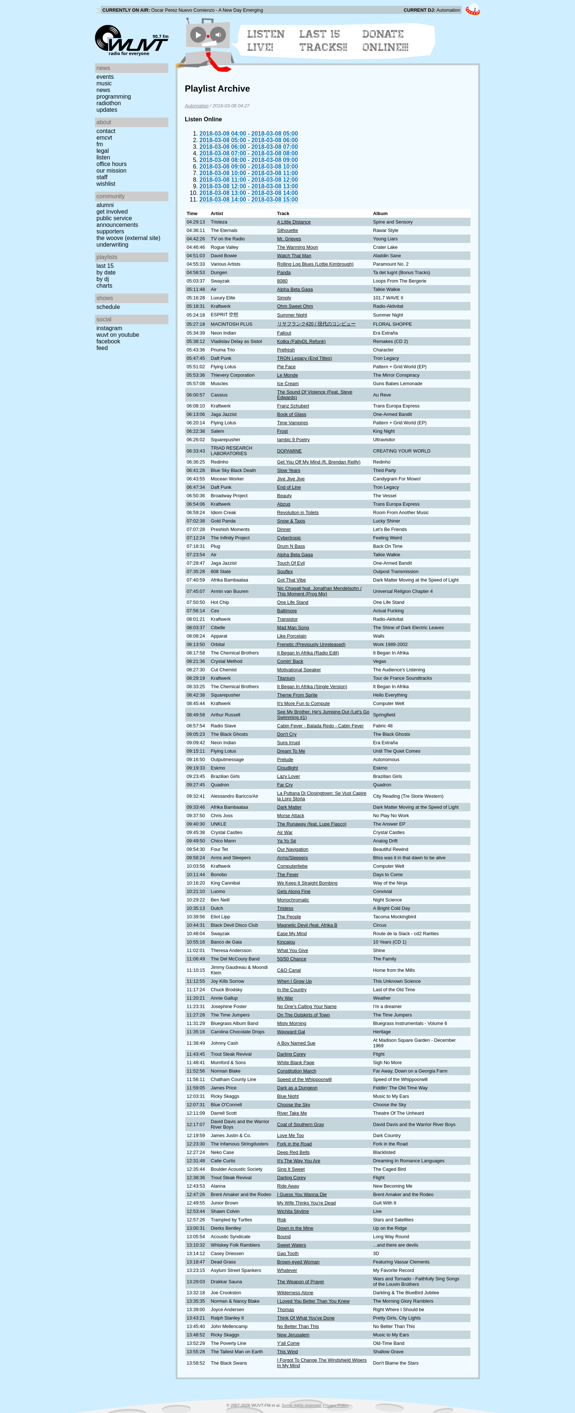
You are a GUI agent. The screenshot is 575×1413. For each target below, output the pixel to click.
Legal (102, 151)
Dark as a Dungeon (297, 1088)
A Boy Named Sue (296, 1043)
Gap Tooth (288, 1253)
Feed (102, 348)
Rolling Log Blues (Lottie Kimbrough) (315, 264)
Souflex (285, 571)
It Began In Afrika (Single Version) (312, 686)
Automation (197, 105)
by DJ (102, 279)
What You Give (292, 950)
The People (289, 916)
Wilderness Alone (295, 1292)
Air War (285, 832)
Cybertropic (289, 538)
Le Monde (287, 375)
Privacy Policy (336, 1405)
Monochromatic (293, 900)
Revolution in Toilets (298, 512)
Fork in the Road (294, 1144)
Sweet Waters (291, 1245)
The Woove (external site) (128, 238)
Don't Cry (287, 734)
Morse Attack (290, 815)
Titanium (286, 678)
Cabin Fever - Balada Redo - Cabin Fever (320, 725)
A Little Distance (294, 222)
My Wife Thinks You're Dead (306, 1203)
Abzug (283, 504)
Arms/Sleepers (292, 857)
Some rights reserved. (302, 1405)
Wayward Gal (291, 1031)
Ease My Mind (292, 933)
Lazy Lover (288, 776)
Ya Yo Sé (286, 841)
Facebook (108, 341)
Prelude (285, 759)
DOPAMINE (289, 451)
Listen (103, 157)
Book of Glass (292, 414)
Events (105, 77)
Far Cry (285, 784)
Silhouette (287, 230)
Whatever (287, 1270)
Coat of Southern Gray (300, 1124)
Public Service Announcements (117, 221)
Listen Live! (266, 40)
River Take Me (292, 1113)
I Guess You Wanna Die (302, 1194)
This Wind (287, 1351)
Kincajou (286, 942)
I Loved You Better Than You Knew (313, 1301)
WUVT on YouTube (117, 335)
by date (106, 272)
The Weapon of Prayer (301, 1281)
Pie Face (286, 366)
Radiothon (108, 103)
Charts (104, 286)
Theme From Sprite (297, 695)
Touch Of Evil (291, 563)
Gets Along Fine (294, 891)
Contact (106, 131)
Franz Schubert (293, 406)
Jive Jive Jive (291, 479)
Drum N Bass (291, 546)
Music (104, 83)
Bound (284, 1236)
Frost (282, 431)
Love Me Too (290, 1135)
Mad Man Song (293, 627)
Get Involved (112, 212)
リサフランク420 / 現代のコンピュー (316, 323)
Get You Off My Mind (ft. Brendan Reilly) (318, 462)
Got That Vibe (291, 580)
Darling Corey (291, 1054)
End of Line (289, 487)
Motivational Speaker (299, 669)
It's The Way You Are (299, 1160)
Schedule (108, 307)
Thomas (285, 1309)
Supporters (110, 231)
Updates (106, 110)
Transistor (287, 619)
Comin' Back (290, 661)
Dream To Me (291, 751)
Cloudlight (287, 768)
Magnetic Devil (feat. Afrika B (307, 925)
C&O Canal (289, 970)
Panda (284, 272)
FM (99, 144)
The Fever (288, 874)
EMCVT (104, 137)
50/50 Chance (292, 959)
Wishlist (106, 184)
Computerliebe (292, 866)
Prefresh (286, 350)
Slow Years (288, 470)
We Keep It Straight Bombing (307, 883)
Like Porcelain (292, 636)
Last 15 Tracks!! (324, 40)
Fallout (284, 333)
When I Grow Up (294, 981)
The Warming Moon (297, 247)
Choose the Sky (293, 1104)
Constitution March (296, 1071)
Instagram (109, 328)
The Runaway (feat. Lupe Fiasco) (312, 824)
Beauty (284, 495)
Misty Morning (292, 1023)
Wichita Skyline (293, 1211)
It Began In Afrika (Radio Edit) (308, 653)
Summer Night (292, 315)
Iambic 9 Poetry (293, 439)
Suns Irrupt (288, 742)
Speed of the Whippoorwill (304, 1079)
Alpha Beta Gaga (295, 289)
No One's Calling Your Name (307, 1006)
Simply (284, 297)
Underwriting (112, 244)
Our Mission (111, 170)
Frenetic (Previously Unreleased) (311, 644)
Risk (281, 1219)
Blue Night (288, 1096)
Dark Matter (289, 807)
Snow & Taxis (291, 521)
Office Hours (111, 164)
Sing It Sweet (291, 1169)
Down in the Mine (295, 1228)
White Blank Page (296, 1062)
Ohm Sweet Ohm (295, 306)
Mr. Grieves (289, 238)
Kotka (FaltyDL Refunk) (301, 341)
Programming (113, 96)
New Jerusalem (293, 1335)
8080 (282, 281)
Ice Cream (288, 383)
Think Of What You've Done (306, 1318)
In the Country (292, 989)
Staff (101, 177)
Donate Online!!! (386, 40)
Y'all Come (288, 1343)
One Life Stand (292, 602)
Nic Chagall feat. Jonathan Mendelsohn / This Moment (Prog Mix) (319, 591)
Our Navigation (292, 849)
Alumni (105, 205)
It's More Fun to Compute (303, 703)
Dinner (284, 529)
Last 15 (105, 266)
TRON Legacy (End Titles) (304, 358)
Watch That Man (294, 255)
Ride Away (288, 1186)
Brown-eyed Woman (298, 1262)
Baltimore (287, 610)
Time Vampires (292, 422)
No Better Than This (298, 1326)
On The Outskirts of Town (303, 1015)
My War (285, 998)
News (103, 90)
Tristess (285, 908)
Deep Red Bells (293, 1152)
